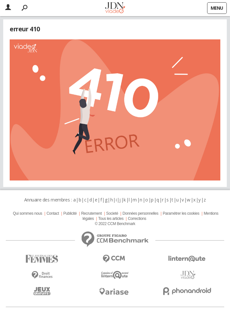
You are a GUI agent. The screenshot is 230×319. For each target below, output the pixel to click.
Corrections (137, 218)
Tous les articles (111, 218)
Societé (112, 213)
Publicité (70, 213)
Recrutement (91, 213)
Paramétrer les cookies (181, 213)
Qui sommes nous (27, 213)
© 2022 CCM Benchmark (115, 223)
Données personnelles (140, 213)
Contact (52, 213)
